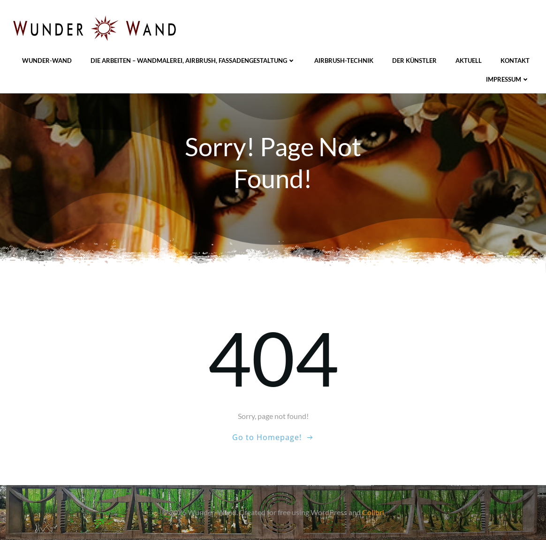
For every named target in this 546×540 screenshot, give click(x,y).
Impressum (508, 79)
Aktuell (468, 60)
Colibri (373, 512)
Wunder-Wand (47, 60)
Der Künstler (414, 60)
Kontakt (515, 60)
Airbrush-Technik (343, 60)
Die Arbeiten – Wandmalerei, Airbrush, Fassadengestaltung (193, 60)
